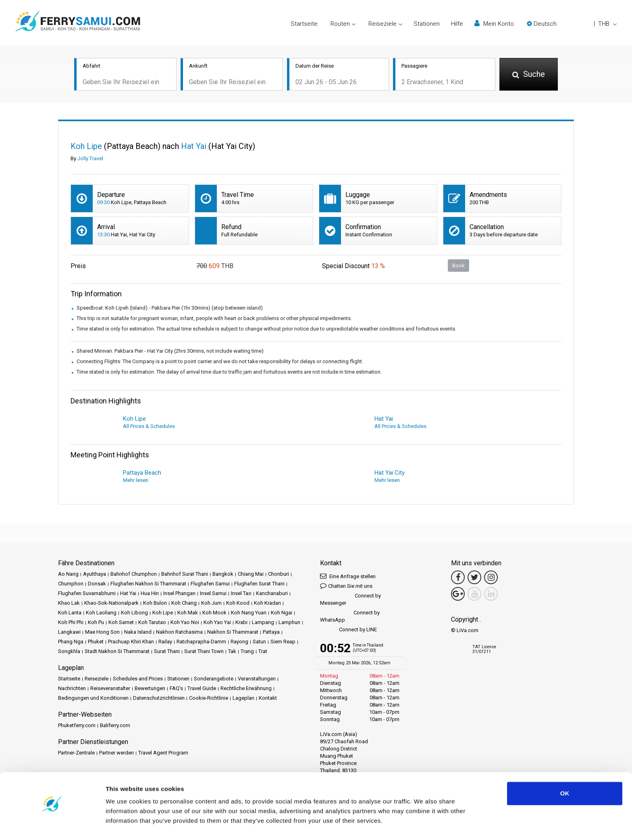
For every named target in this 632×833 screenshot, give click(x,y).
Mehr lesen (135, 481)
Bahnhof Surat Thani (184, 575)
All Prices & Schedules (149, 427)
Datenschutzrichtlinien (159, 699)
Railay (165, 642)
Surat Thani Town (204, 652)
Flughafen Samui (210, 584)
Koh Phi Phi (70, 623)
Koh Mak (187, 613)
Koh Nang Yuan (248, 613)
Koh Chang (184, 604)
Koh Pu (96, 623)
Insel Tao (241, 594)
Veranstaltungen (257, 679)
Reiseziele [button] (382, 23)
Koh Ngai (281, 613)
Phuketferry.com (77, 726)
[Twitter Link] (474, 578)
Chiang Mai (251, 575)
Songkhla (69, 652)
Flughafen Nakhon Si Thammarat (148, 584)
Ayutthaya (94, 575)
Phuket (96, 642)
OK (565, 767)
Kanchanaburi (272, 594)
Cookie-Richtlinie (208, 699)
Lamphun (289, 623)
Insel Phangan (179, 594)
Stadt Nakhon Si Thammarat (117, 652)
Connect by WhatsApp (350, 617)
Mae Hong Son (102, 633)
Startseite (304, 23)
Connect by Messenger (350, 600)
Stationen (427, 23)
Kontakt (268, 699)
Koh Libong (134, 613)
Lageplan (243, 699)
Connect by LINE (348, 630)
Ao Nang (68, 575)
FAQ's (176, 689)
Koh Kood (237, 604)
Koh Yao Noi (184, 623)
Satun (259, 642)
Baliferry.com (115, 726)
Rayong (239, 642)
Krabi (241, 623)
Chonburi (278, 575)
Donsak (97, 584)
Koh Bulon (155, 604)
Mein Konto (494, 23)
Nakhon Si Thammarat (232, 633)
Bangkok (222, 575)
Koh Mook (214, 613)
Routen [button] (340, 23)
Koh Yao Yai (217, 623)
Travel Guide (201, 689)
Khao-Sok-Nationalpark (111, 604)
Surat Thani (167, 652)
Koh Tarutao (152, 623)
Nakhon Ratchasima (179, 633)
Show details (124, 817)
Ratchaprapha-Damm (201, 642)
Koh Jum (211, 604)
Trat (262, 652)
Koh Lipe (162, 613)
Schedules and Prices (138, 679)
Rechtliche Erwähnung (246, 689)
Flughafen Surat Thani (259, 584)
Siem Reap (282, 642)
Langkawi (69, 633)
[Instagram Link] (491, 578)
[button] (572, 23)
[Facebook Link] (458, 578)
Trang (247, 652)
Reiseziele (96, 679)
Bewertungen (150, 689)
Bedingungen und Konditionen (93, 699)
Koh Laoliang (101, 613)
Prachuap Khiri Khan (131, 642)
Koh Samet (121, 623)
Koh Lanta (69, 613)
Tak (232, 652)
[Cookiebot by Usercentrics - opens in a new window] (52, 817)
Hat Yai (128, 594)
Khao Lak (69, 604)
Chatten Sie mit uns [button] (346, 586)
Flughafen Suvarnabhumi (87, 594)
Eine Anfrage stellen (348, 576)
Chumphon (70, 584)
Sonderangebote (213, 679)
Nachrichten (72, 689)
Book (458, 266)
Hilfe (457, 23)
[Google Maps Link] (458, 594)
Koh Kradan (267, 604)
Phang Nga (70, 642)
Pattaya (271, 633)
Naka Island (138, 633)
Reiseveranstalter (110, 689)
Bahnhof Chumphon (133, 575)
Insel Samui (213, 594)
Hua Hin (150, 594)
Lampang (263, 623)
